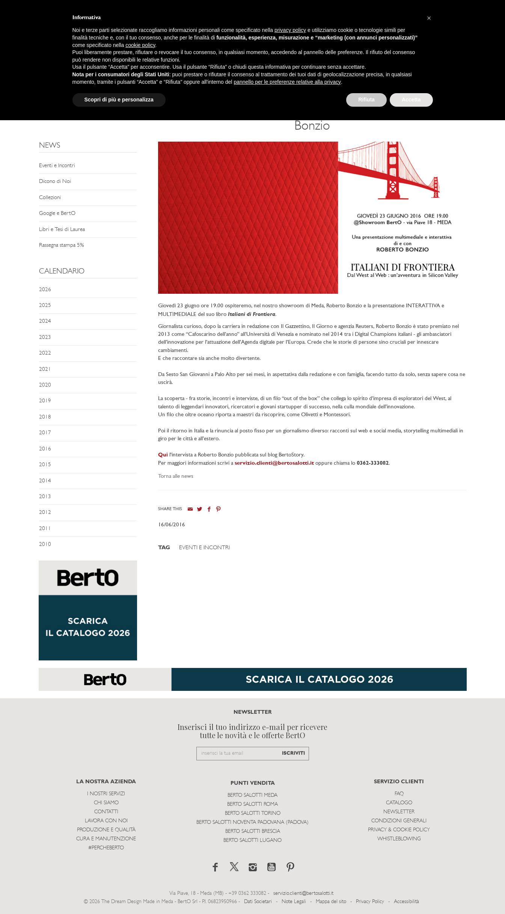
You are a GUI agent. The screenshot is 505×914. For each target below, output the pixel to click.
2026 (45, 290)
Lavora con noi (106, 821)
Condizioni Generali (399, 821)
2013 (45, 497)
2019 (45, 401)
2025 (45, 305)
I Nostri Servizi (106, 794)
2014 (45, 481)
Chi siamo (106, 803)
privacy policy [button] (290, 30)
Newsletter (399, 812)
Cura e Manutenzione (106, 839)
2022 (45, 353)
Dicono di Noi (55, 181)
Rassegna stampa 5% (61, 245)
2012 (45, 512)
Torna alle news (175, 476)
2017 (45, 433)
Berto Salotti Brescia (252, 831)
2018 (45, 417)
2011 (45, 529)
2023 (45, 337)
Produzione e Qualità (106, 830)
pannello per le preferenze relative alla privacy (287, 82)
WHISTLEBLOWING (399, 839)
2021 (45, 369)
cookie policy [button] (140, 45)
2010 (45, 544)
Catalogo (399, 803)
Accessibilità (406, 902)
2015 (45, 465)
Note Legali (294, 902)
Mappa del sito (331, 902)
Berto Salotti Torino (252, 813)
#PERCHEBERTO (106, 848)
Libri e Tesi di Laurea (62, 230)
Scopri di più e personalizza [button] (119, 100)
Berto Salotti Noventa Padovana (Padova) (252, 822)
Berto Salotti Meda (252, 795)
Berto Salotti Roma (252, 804)
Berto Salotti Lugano (252, 840)
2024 (45, 321)
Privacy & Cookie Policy (399, 830)
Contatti (106, 812)
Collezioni (50, 198)
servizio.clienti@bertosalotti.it (274, 463)
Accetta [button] (411, 100)
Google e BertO (57, 213)
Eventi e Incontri (57, 166)
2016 (45, 449)
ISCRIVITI (293, 753)
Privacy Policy (370, 902)
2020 (45, 385)
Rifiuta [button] (366, 100)
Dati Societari (258, 902)
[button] (429, 18)
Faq (399, 794)
